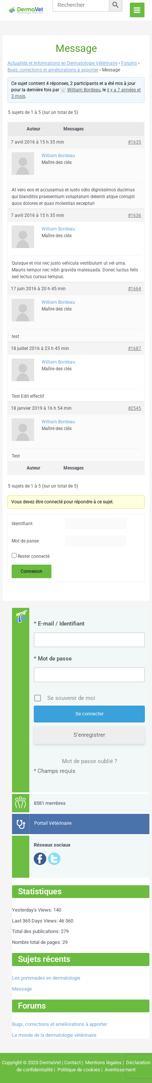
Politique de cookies (78, 1069)
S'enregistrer (89, 735)
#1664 (134, 288)
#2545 (134, 408)
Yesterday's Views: (32, 910)
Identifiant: (22, 523)
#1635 (134, 142)
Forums (129, 63)
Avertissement (119, 1069)
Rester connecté (34, 556)
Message (22, 989)
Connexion (31, 571)
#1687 (134, 348)
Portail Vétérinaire (53, 823)
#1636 (134, 215)
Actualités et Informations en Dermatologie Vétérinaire (62, 63)
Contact (72, 1062)
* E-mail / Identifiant (59, 623)
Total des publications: (36, 931)
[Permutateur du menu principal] (137, 10)
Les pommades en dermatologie (46, 978)
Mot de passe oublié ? (89, 761)
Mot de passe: (26, 541)
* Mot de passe (53, 658)
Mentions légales (103, 1062)
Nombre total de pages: (37, 942)
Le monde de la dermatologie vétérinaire (54, 1035)
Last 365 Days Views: (35, 921)
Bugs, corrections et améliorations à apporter (53, 70)
